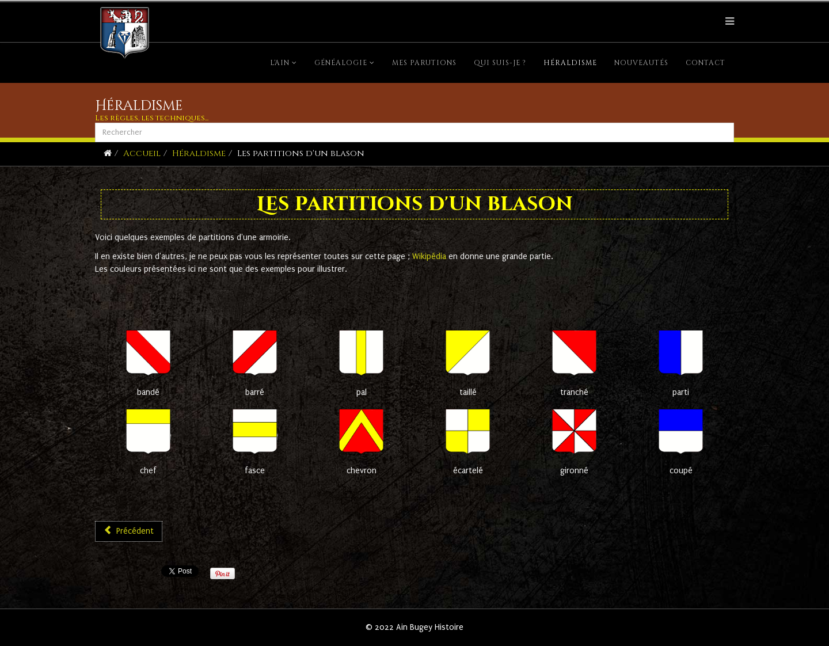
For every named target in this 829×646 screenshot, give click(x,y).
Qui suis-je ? (500, 62)
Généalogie (340, 62)
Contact (705, 62)
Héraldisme (570, 62)
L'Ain (280, 62)
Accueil (142, 153)
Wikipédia (430, 256)
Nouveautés (641, 62)
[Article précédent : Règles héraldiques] (128, 531)
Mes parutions (424, 62)
